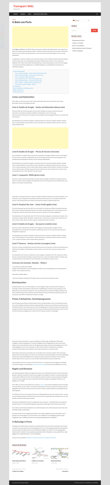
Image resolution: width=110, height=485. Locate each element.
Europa (16, 14)
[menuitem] (29, 437)
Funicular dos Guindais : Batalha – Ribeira (25, 84)
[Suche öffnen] (97, 14)
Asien (29, 14)
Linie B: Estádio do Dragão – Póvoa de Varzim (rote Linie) (29, 75)
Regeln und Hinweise (18, 90)
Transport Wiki (23, 6)
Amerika (22, 14)
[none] (80, 20)
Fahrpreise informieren (39, 364)
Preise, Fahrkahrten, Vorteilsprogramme (23, 88)
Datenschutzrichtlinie (40, 14)
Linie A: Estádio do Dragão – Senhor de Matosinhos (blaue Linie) (31, 73)
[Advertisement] (40, 37)
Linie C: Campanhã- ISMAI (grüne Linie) (25, 77)
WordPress (89, 482)
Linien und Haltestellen (19, 71)
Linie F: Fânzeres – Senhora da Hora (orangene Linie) (28, 82)
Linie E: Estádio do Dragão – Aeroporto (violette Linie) (28, 80)
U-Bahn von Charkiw (38, 461)
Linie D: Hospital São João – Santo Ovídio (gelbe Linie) (28, 78)
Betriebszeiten (17, 86)
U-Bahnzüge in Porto (18, 92)
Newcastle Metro (56, 461)
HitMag (96, 482)
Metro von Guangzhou (78, 45)
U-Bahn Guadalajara (77, 50)
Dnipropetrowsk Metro (19, 461)
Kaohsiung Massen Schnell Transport (82, 48)
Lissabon (42, 384)
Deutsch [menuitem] (77, 20)
